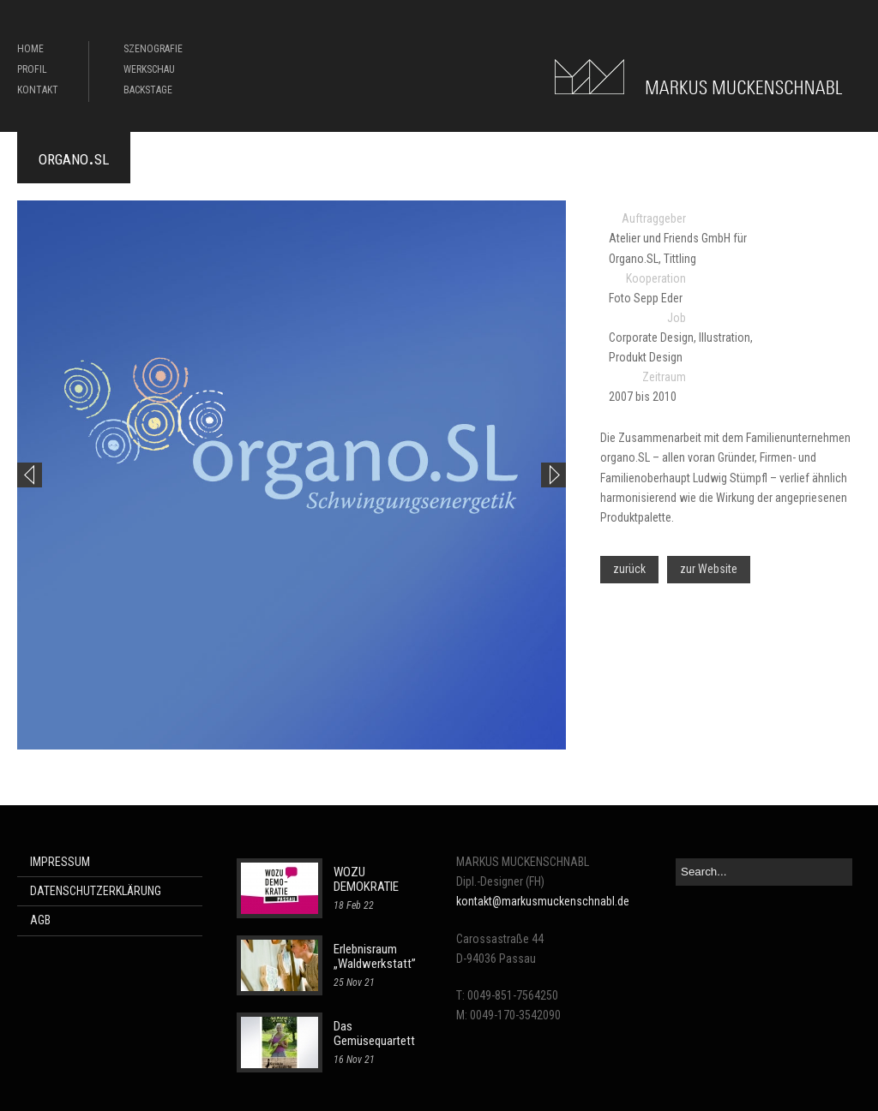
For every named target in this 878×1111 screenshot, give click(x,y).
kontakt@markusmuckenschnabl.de (542, 901)
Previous (29, 475)
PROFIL (32, 69)
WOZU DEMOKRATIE (366, 879)
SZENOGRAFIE (153, 49)
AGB (40, 920)
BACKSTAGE (147, 90)
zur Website (708, 569)
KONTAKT (37, 90)
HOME (30, 49)
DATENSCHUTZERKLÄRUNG (95, 891)
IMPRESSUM (60, 862)
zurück (629, 569)
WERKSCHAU (149, 69)
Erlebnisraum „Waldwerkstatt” (375, 956)
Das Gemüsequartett (374, 1033)
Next (553, 475)
